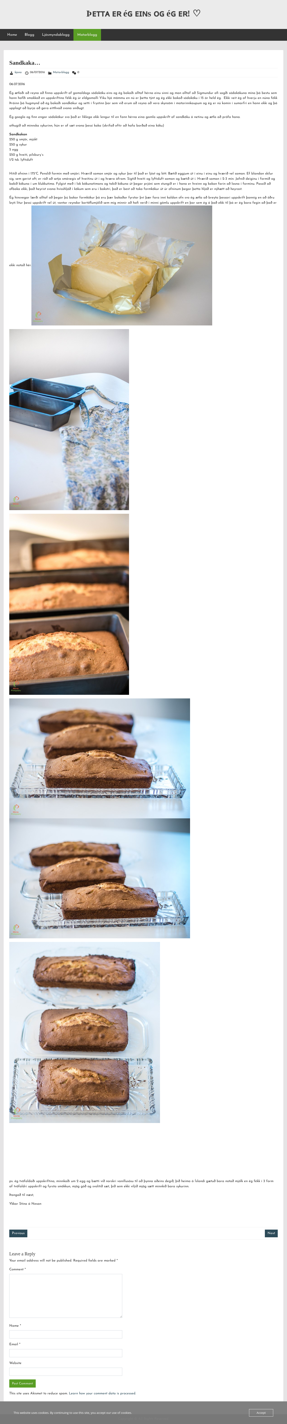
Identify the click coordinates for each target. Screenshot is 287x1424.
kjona (18, 72)
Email (14, 1344)
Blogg (29, 35)
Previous (18, 1233)
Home (12, 35)
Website (15, 1363)
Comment (17, 1269)
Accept (261, 1413)
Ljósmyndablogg (56, 35)
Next (271, 1233)
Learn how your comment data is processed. (102, 1393)
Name (15, 1326)
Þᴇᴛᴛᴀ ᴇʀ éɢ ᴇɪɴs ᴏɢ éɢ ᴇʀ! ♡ (143, 13)
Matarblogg (87, 35)
